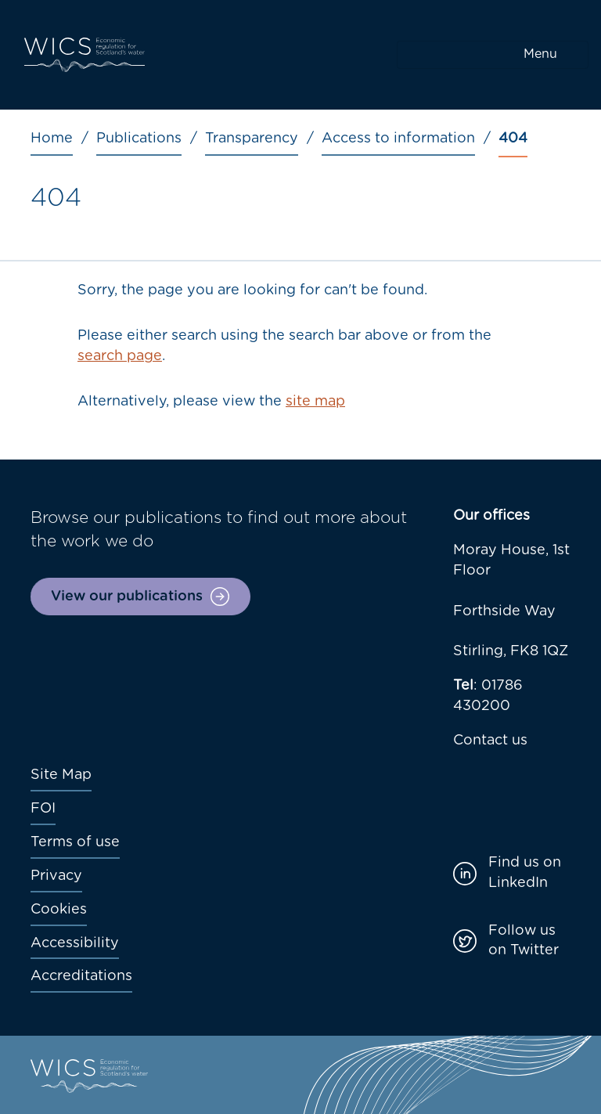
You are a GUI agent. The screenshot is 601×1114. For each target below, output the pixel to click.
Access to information (398, 139)
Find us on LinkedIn (524, 873)
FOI (43, 809)
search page (119, 356)
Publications (139, 139)
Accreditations (81, 976)
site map (315, 402)
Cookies (59, 910)
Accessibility (75, 943)
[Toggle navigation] (492, 55)
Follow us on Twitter (523, 941)
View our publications (127, 596)
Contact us (490, 741)
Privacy (56, 876)
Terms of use (75, 842)
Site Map (61, 775)
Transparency (251, 139)
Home (52, 139)
